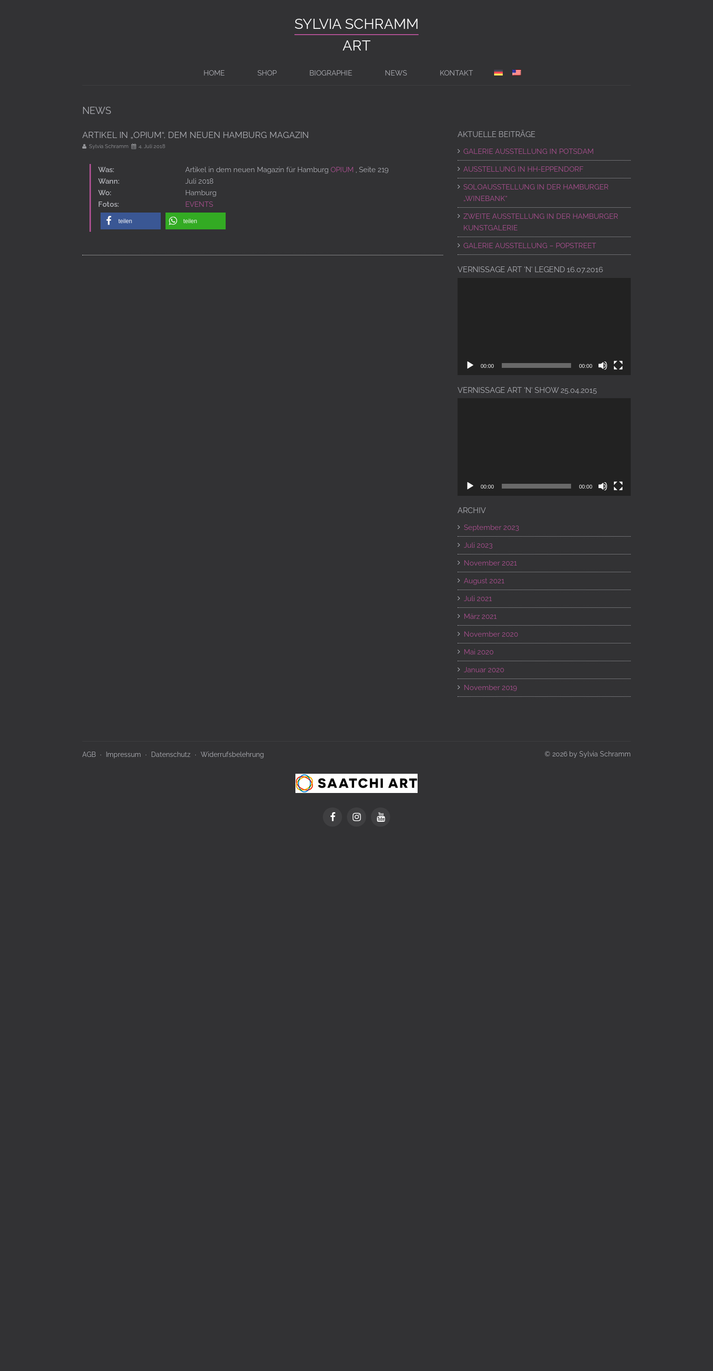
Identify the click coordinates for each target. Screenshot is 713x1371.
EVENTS (199, 204)
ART (356, 45)
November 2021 (490, 563)
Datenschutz (171, 754)
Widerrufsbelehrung (232, 754)
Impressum (123, 754)
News (396, 73)
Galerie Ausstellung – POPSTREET (529, 245)
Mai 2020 (479, 652)
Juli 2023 (478, 545)
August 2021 (484, 581)
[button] (131, 221)
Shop (267, 73)
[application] (544, 327)
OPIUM (342, 169)
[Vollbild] (618, 365)
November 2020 (491, 634)
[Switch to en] (517, 73)
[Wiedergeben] (470, 365)
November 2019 (490, 687)
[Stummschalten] (603, 365)
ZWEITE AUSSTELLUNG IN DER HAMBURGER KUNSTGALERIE (540, 222)
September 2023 (491, 527)
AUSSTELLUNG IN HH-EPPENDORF (523, 169)
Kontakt (456, 73)
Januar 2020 (484, 670)
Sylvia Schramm (356, 23)
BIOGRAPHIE (330, 73)
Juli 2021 (478, 598)
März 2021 (480, 616)
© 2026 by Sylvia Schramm (588, 754)
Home (214, 73)
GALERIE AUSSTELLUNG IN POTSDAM (528, 151)
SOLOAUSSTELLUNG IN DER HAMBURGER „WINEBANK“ (536, 193)
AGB (89, 754)
